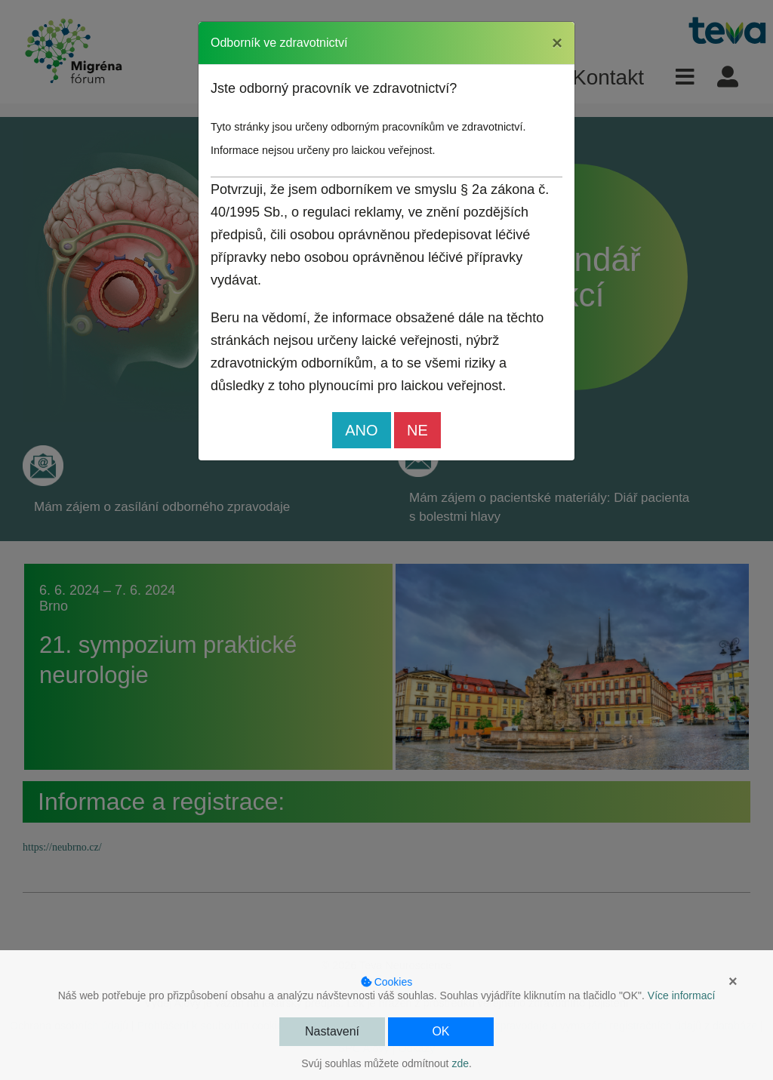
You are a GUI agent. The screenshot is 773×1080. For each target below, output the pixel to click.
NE (417, 430)
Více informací (681, 995)
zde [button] (460, 1063)
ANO (361, 430)
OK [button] (440, 1031)
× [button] (733, 981)
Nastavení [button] (332, 1031)
